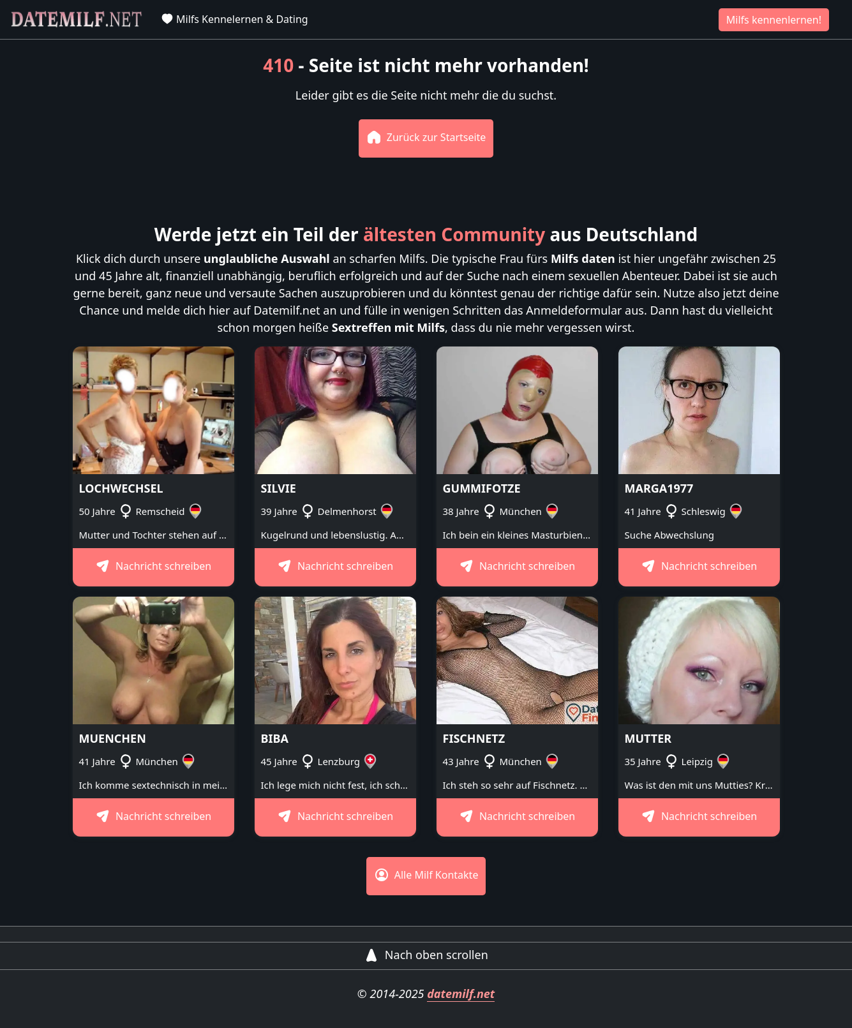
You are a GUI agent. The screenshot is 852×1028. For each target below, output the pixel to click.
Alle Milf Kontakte (426, 875)
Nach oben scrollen (426, 954)
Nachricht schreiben (153, 566)
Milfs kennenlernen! (773, 20)
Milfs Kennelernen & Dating (234, 19)
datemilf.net (461, 993)
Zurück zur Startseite (426, 137)
